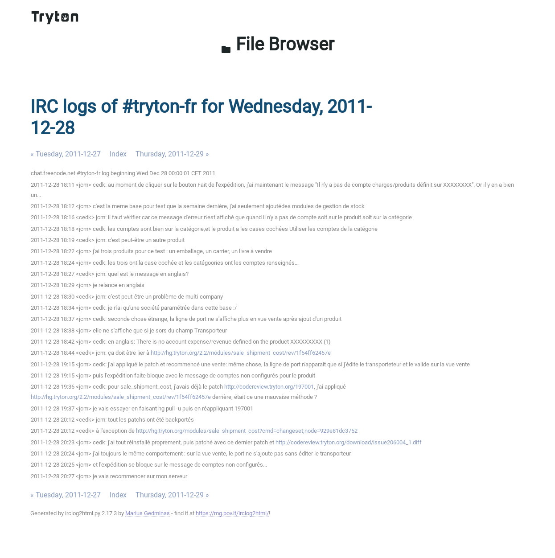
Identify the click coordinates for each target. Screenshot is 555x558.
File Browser (277, 44)
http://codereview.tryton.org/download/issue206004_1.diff (348, 442)
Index (118, 154)
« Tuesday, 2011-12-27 (65, 154)
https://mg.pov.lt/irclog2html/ (232, 513)
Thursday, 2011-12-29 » (172, 154)
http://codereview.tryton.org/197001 (269, 386)
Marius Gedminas (147, 513)
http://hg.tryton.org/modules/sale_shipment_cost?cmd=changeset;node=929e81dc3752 (247, 430)
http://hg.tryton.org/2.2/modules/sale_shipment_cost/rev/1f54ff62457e (241, 352)
